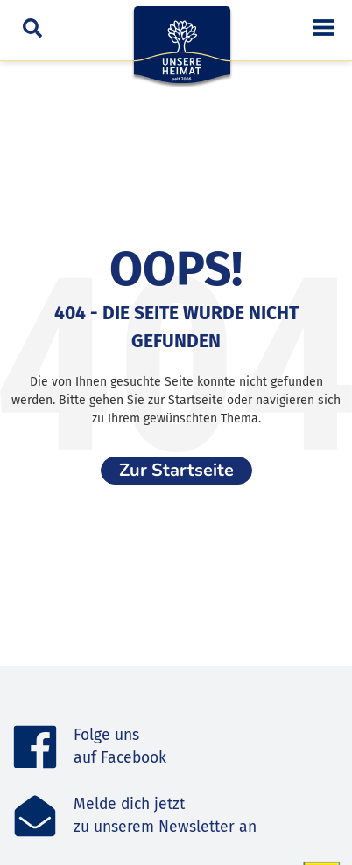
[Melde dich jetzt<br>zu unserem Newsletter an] (35, 816)
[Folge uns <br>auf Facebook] (35, 747)
